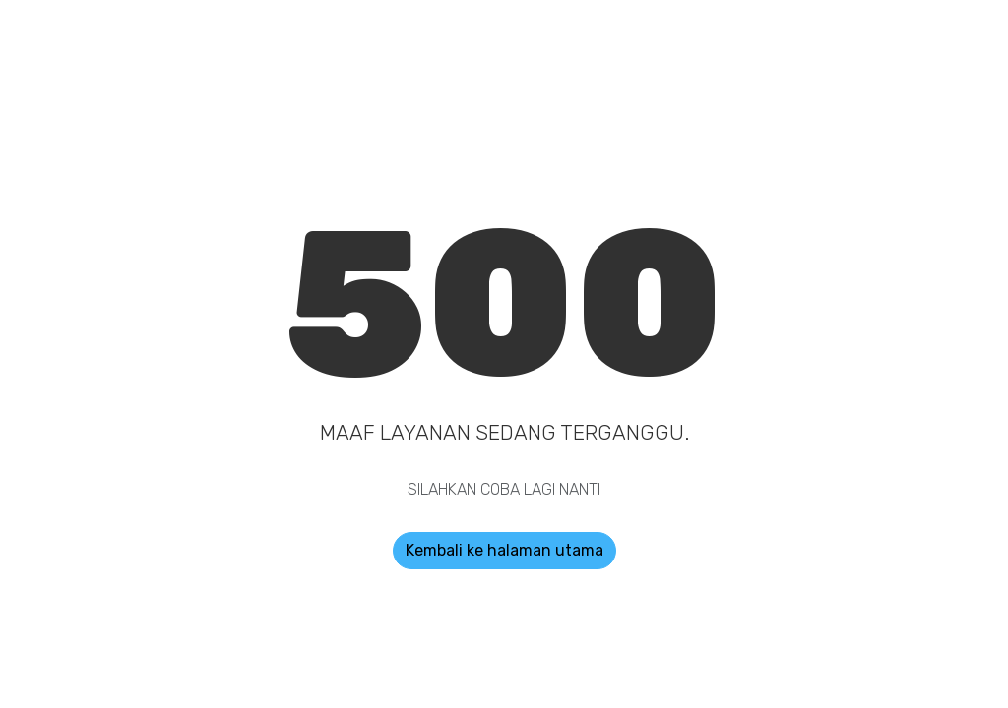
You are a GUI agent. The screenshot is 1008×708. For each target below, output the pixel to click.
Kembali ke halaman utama (504, 550)
